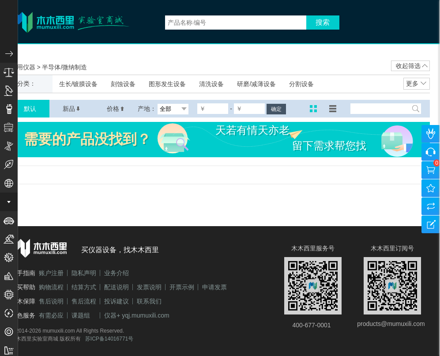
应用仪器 (24, 67)
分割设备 (301, 83)
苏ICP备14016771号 (109, 339)
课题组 (80, 315)
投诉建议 (116, 301)
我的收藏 (430, 188)
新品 (71, 108)
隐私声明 (83, 273)
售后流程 (83, 301)
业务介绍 (116, 273)
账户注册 (51, 273)
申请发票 (214, 287)
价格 (115, 108)
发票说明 (149, 287)
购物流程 (51, 287)
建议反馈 (430, 224)
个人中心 (430, 134)
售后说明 (51, 301)
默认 (30, 108)
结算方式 (83, 287)
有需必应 (51, 315)
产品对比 (430, 206)
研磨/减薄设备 (256, 83)
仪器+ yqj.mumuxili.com (136, 315)
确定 (276, 109)
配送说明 (116, 287)
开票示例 (181, 287)
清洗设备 (211, 83)
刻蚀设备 (123, 83)
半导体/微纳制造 (64, 67)
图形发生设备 (167, 83)
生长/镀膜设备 (78, 83)
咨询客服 (430, 152)
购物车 (430, 170)
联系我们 (149, 301)
